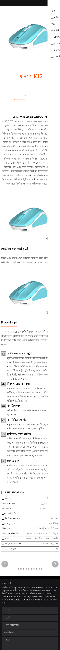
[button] (4, 564)
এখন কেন (20, 97)
